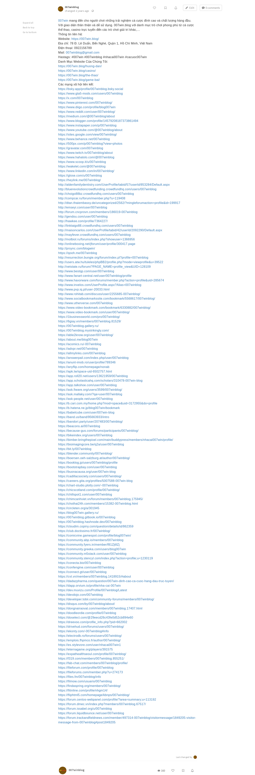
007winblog (72, 7)
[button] (93, 11)
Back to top (28, 27)
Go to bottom (29, 32)
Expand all (28, 22)
